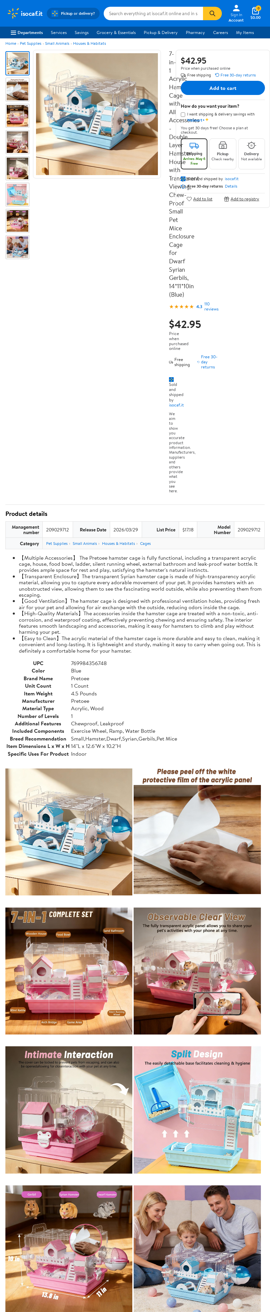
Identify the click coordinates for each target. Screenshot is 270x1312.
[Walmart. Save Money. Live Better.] (25, 13)
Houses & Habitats (89, 43)
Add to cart (222, 88)
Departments (27, 32)
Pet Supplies (30, 43)
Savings (82, 32)
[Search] (212, 13)
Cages (145, 543)
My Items (245, 32)
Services (59, 32)
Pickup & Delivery (161, 32)
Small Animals (57, 43)
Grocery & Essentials (116, 32)
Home (10, 43)
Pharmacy (195, 32)
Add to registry (241, 199)
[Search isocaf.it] (153, 13)
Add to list (199, 199)
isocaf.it (176, 405)
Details (231, 186)
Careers (220, 32)
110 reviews (211, 306)
